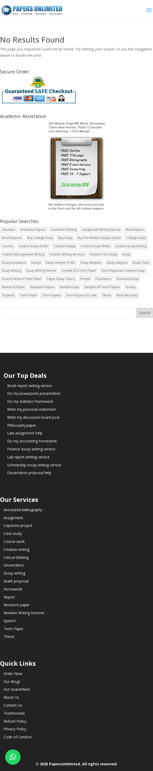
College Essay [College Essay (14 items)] (136, 238)
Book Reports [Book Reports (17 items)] (12, 238)
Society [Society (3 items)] (130, 287)
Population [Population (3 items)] (103, 279)
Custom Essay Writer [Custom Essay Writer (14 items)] (95, 246)
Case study (13, 533)
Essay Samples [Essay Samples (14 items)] (91, 262)
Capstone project (18, 525)
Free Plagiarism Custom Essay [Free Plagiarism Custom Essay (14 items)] (123, 270)
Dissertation (14, 565)
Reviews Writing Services (24, 612)
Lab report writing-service (28, 457)
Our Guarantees (17, 689)
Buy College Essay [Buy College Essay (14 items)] (40, 238)
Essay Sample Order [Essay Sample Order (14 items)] (60, 262)
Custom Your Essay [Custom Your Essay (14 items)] (103, 254)
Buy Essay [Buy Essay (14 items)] (65, 238)
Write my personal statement (31, 409)
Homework (13, 589)
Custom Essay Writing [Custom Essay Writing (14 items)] (131, 246)
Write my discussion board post (33, 417)
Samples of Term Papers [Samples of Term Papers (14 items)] (102, 287)
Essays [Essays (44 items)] (36, 262)
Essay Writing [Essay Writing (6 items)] (11, 270)
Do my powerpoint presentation (34, 393)
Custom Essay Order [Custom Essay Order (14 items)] (34, 246)
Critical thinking (16, 557)
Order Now (13, 673)
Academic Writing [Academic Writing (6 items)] (63, 229)
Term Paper (13, 628)
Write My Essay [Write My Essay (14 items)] (127, 295)
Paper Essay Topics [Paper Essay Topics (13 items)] (61, 279)
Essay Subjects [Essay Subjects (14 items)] (117, 262)
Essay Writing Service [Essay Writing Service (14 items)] (41, 270)
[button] (13, 757)
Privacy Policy (15, 728)
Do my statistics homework (30, 401)
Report (9, 597)
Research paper (17, 604)
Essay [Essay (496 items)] (126, 254)
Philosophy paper (21, 425)
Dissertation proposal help (29, 472)
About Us (11, 697)
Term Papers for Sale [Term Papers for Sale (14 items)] (81, 295)
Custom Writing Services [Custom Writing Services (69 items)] (66, 254)
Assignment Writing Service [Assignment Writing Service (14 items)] (101, 229)
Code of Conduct (18, 736)
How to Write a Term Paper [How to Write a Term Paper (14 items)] (22, 279)
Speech (10, 620)
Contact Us (13, 705)
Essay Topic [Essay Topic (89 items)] (141, 262)
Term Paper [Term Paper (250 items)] (28, 295)
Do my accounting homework (32, 441)
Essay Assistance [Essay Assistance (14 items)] (14, 262)
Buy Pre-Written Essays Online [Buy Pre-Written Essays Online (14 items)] (99, 238)
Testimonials (14, 713)
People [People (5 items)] (85, 279)
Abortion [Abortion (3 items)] (8, 229)
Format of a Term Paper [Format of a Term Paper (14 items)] (78, 270)
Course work (14, 541)
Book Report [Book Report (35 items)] (135, 229)
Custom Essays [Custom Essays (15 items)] (64, 246)
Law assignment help (24, 433)
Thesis (9, 636)
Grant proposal (16, 581)
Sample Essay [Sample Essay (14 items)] (69, 287)
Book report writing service (29, 385)
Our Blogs (12, 681)
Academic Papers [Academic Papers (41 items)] (33, 229)
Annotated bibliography (23, 509)
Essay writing (14, 573)
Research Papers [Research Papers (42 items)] (42, 287)
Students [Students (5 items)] (8, 295)
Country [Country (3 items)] (8, 246)
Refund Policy (15, 721)
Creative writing (16, 549)
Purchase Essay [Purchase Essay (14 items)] (127, 279)
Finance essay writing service (31, 449)
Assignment (13, 517)
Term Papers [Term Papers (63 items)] (51, 295)
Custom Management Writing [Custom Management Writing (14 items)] (23, 254)
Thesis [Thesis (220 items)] (106, 295)
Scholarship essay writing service (34, 464)
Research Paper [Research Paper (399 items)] (13, 287)
